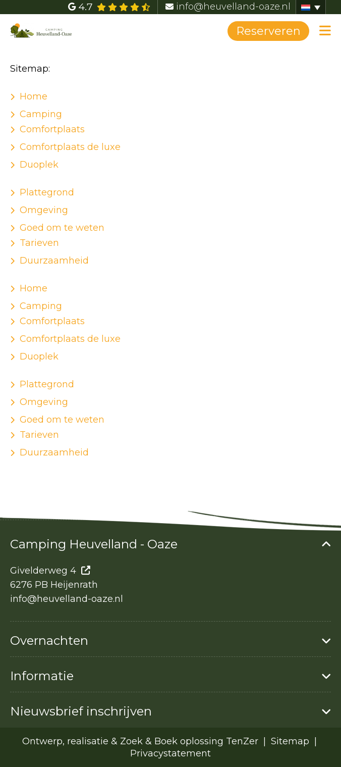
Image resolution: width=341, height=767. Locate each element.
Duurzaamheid (54, 260)
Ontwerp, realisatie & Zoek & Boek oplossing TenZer (140, 741)
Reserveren (268, 31)
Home (33, 96)
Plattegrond (47, 192)
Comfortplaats (52, 129)
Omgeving (44, 210)
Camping (41, 114)
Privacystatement (170, 753)
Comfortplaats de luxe (70, 146)
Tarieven (39, 242)
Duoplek (39, 164)
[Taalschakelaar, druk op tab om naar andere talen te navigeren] (311, 7)
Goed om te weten (62, 227)
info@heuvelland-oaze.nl (66, 598)
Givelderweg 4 (43, 570)
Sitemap (291, 741)
